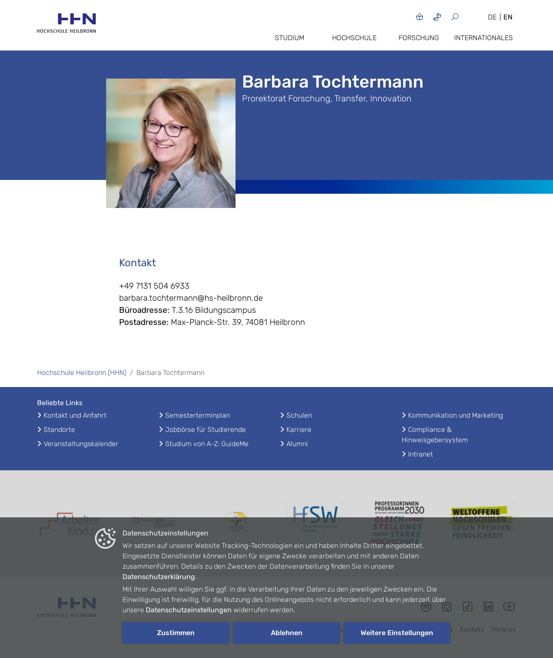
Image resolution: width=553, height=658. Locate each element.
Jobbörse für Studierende (205, 429)
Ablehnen (286, 633)
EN (507, 17)
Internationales (483, 38)
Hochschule (354, 38)
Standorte (59, 429)
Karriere (298, 429)
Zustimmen (176, 633)
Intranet (420, 454)
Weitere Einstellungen (397, 633)
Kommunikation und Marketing (455, 415)
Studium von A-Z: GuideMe (206, 444)
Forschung (419, 38)
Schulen (299, 415)
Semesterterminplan (197, 415)
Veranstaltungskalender (81, 444)
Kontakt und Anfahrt (75, 415)
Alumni (297, 444)
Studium (289, 38)
